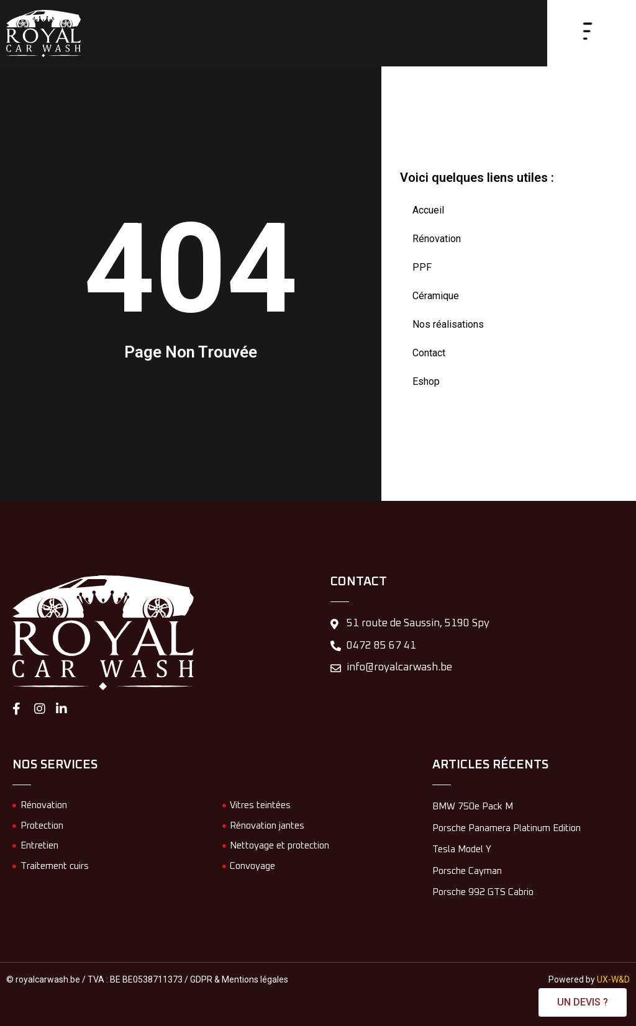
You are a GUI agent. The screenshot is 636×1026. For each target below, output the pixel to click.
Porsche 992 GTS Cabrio (483, 892)
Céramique (435, 296)
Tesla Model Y (461, 849)
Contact (428, 353)
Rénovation (436, 239)
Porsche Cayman (467, 871)
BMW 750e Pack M (472, 806)
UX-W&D (613, 979)
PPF (422, 267)
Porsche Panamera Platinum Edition (506, 828)
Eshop (426, 381)
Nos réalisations (448, 324)
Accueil (428, 210)
